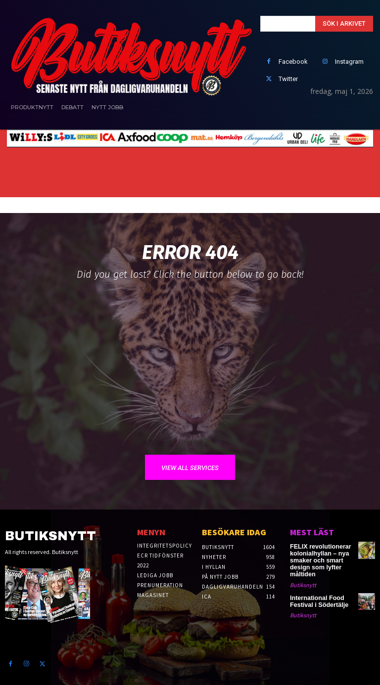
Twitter (288, 79)
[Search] (344, 24)
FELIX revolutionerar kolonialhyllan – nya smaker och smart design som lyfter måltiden (317, 559)
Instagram (349, 61)
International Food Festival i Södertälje (316, 599)
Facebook (293, 61)
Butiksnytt (303, 583)
